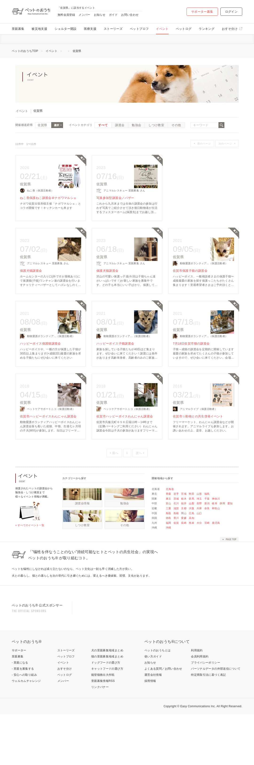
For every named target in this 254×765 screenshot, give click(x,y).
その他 (176, 146)
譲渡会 (119, 146)
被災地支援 (39, 29)
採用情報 (150, 731)
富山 (168, 524)
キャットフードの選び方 (107, 719)
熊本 (191, 544)
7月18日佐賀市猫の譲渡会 (191, 364)
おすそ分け (230, 29)
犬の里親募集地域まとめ (107, 701)
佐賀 (176, 544)
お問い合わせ (130, 14)
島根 (176, 534)
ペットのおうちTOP (25, 72)
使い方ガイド (153, 707)
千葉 (207, 519)
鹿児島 (216, 544)
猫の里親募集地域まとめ (107, 707)
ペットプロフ (139, 29)
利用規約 (196, 701)
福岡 (168, 544)
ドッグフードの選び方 (105, 713)
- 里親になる (20, 713)
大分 (199, 544)
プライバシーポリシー (205, 713)
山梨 (191, 524)
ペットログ (184, 29)
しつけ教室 (156, 146)
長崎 (184, 544)
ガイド (113, 14)
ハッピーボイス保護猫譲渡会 (40, 364)
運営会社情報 (153, 725)
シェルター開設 (66, 29)
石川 (176, 524)
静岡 (222, 524)
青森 (168, 514)
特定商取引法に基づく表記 (208, 725)
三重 (168, 529)
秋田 (191, 514)
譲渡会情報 (82, 524)
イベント (162, 29)
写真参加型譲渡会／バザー (115, 219)
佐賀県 (77, 72)
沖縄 (168, 548)
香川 (176, 539)
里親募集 (18, 29)
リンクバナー (100, 737)
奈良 (207, 529)
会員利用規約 (199, 707)
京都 (184, 529)
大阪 (191, 529)
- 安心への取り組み (24, 725)
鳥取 (168, 534)
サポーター (19, 701)
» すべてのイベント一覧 (29, 546)
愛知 (230, 524)
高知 (191, 539)
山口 (199, 534)
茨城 (176, 519)
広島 (191, 534)
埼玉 (199, 519)
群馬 (191, 519)
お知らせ (99, 14)
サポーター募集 (202, 11)
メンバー (84, 14)
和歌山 (216, 529)
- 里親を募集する (23, 719)
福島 (207, 514)
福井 (184, 524)
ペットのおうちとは (157, 701)
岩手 (176, 514)
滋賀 (176, 529)
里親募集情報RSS (103, 731)
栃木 (184, 519)
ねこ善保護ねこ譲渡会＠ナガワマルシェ (48, 219)
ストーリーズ (113, 29)
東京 (168, 519)
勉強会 (136, 146)
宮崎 (207, 544)
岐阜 (214, 524)
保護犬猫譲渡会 (31, 292)
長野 (199, 524)
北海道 (170, 510)
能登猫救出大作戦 (103, 725)
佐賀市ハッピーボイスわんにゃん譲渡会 (48, 437)
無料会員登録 (66, 14)
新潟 (207, 524)
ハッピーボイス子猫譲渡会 (115, 364)
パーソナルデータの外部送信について (215, 719)
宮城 (184, 514)
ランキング (206, 29)
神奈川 (216, 519)
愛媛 (184, 539)
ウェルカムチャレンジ (26, 731)
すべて (103, 146)
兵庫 (199, 529)
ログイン (231, 11)
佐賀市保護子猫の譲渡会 (190, 292)
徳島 (168, 539)
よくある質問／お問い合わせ (163, 719)
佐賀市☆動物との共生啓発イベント (198, 437)
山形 (199, 514)
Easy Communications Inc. (198, 756)
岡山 (184, 534)
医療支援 (90, 29)
